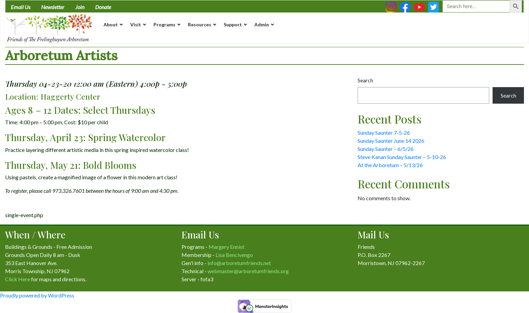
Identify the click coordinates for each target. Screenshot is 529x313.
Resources (199, 24)
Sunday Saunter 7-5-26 (384, 132)
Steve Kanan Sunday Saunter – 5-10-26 (402, 157)
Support (233, 24)
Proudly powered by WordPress (37, 295)
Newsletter (52, 7)
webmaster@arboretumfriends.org (248, 271)
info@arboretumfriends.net (239, 263)
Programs (164, 24)
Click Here (17, 279)
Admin (261, 24)
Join (79, 7)
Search (365, 80)
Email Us (20, 7)
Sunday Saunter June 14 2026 (391, 140)
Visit (135, 24)
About (111, 24)
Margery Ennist (226, 246)
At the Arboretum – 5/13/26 (390, 165)
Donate (103, 7)
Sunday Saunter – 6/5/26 (386, 149)
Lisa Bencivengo (234, 255)
